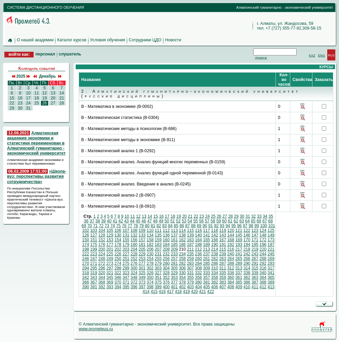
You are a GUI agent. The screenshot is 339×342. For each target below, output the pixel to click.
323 (125, 272)
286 (214, 263)
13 (53, 93)
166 (214, 240)
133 (142, 235)
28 (61, 103)
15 (11, 98)
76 (124, 225)
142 (214, 235)
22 (11, 103)
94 (228, 225)
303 (158, 268)
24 (28, 103)
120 (230, 230)
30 (20, 108)
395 (125, 287)
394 (117, 287)
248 (101, 258)
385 (238, 282)
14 (61, 93)
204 (134, 249)
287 (222, 263)
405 (206, 287)
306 (182, 268)
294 (85, 268)
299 (125, 268)
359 (222, 277)
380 (198, 282)
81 (153, 225)
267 (255, 258)
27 (53, 103)
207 (158, 249)
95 (233, 225)
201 (109, 249)
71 (95, 225)
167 (222, 240)
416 (162, 291)
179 (125, 244)
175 (93, 244)
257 (174, 258)
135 (158, 235)
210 (182, 249)
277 (142, 263)
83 (164, 225)
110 (150, 230)
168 (230, 240)
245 (271, 254)
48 (155, 221)
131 (125, 235)
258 (182, 258)
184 (166, 244)
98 (251, 225)
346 (117, 277)
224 (101, 254)
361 (238, 277)
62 (236, 221)
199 (93, 249)
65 (253, 221)
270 (85, 263)
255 (158, 258)
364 (263, 277)
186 (182, 244)
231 (158, 254)
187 (190, 244)
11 (36, 93)
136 (166, 235)
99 (256, 225)
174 (85, 244)
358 (214, 277)
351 (158, 277)
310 (214, 268)
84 (170, 225)
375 (158, 282)
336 (230, 272)
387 (255, 282)
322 (117, 272)
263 (222, 258)
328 (166, 272)
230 (150, 254)
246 (85, 258)
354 (182, 277)
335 (222, 272)
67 (264, 221)
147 (255, 235)
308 (198, 268)
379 (190, 282)
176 (101, 244)
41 (115, 221)
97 (245, 225)
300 (134, 268)
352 (166, 277)
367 (93, 282)
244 (263, 254)
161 (174, 240)
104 (101, 230)
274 (117, 263)
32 (253, 216)
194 (247, 244)
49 (161, 221)
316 (263, 268)
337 (238, 272)
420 (194, 291)
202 (117, 249)
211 (190, 249)
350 (150, 277)
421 (202, 291)
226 (117, 254)
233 (174, 254)
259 (190, 258)
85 (176, 225)
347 (125, 277)
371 (125, 282)
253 (142, 258)
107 (125, 230)
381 (206, 282)
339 (255, 272)
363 (255, 277)
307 (190, 268)
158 (150, 240)
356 (198, 277)
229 (142, 254)
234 (182, 254)
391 (93, 287)
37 (91, 221)
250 (117, 258)
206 (150, 249)
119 (222, 230)
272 (101, 263)
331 (190, 272)
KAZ (312, 55)
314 (247, 268)
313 (238, 268)
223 (93, 254)
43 (126, 221)
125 (271, 230)
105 (109, 230)
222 (85, 254)
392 (101, 287)
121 (238, 230)
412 (263, 287)
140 (198, 235)
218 (247, 249)
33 (259, 216)
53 (184, 221)
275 (125, 263)
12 (44, 93)
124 (263, 230)
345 (109, 277)
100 (263, 225)
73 (107, 225)
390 (85, 287)
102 (85, 230)
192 (230, 244)
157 (142, 240)
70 (89, 225)
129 (109, 235)
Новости (173, 40)
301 (142, 268)
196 (263, 244)
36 (86, 221)
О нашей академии (35, 40)
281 (174, 263)
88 (193, 225)
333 (206, 272)
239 (222, 254)
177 (109, 244)
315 (255, 268)
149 (271, 235)
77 (130, 225)
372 (134, 282)
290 (247, 263)
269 (271, 258)
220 (263, 249)
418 (178, 291)
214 (214, 249)
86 (182, 225)
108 (134, 230)
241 (238, 254)
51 (172, 221)
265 (238, 258)
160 (166, 240)
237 (206, 254)
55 (195, 221)
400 (166, 287)
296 (101, 268)
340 (263, 272)
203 (125, 249)
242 (247, 254)
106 (117, 230)
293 (271, 263)
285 (206, 263)
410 (247, 287)
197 (271, 244)
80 (147, 225)
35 (270, 216)
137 (174, 235)
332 (198, 272)
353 (174, 277)
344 (101, 277)
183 (158, 244)
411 (255, 287)
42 (120, 221)
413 (271, 287)
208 (166, 249)
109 (142, 230)
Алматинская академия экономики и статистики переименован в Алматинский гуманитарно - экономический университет (36, 143)
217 (238, 249)
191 (222, 244)
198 (85, 249)
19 (44, 98)
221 (271, 249)
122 (247, 230)
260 (198, 258)
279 (158, 263)
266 (247, 258)
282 (182, 263)
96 (239, 225)
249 (109, 258)
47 (149, 221)
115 (190, 230)
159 (158, 240)
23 (20, 103)
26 (44, 103)
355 (190, 277)
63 (241, 221)
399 (158, 287)
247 (93, 258)
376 (166, 282)
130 (117, 235)
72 (101, 225)
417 (170, 291)
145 (238, 235)
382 (214, 282)
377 (174, 282)
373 (142, 282)
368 (101, 282)
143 (222, 235)
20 (53, 98)
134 (150, 235)
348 (134, 277)
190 (214, 244)
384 (230, 282)
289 (238, 263)
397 (142, 287)
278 (150, 263)
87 (187, 225)
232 (166, 254)
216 (230, 249)
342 (85, 277)
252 (134, 258)
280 (166, 263)
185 (174, 244)
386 (247, 282)
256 (166, 258)
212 (198, 249)
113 (174, 230)
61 (230, 221)
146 (247, 235)
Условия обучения (107, 40)
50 (166, 221)
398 (150, 287)
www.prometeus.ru (96, 329)
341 (271, 272)
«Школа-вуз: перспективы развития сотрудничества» (36, 176)
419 (186, 291)
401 (174, 287)
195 (255, 244)
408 (230, 287)
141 (206, 235)
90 (204, 225)
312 (230, 268)
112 (166, 230)
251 (125, 258)
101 (271, 225)
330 (182, 272)
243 (255, 254)
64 (247, 221)
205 (142, 249)
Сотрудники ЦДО (145, 40)
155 (125, 240)
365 (271, 277)
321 (109, 272)
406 (214, 287)
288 (230, 263)
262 (214, 258)
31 (28, 108)
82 (158, 225)
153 (109, 240)
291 (255, 263)
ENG (321, 55)
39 (103, 221)
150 (85, 240)
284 (198, 263)
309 (206, 268)
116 (198, 230)
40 (109, 221)
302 (150, 268)
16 (20, 98)
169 (238, 240)
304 (166, 268)
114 (182, 230)
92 (216, 225)
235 (190, 254)
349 (142, 277)
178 (117, 244)
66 (259, 221)
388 (263, 282)
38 (98, 221)
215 (222, 249)
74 (112, 225)
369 (109, 282)
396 (134, 287)
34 (265, 216)
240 (230, 254)
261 (206, 258)
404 (198, 287)
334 (214, 272)
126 (85, 235)
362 (247, 277)
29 (11, 108)
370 (117, 282)
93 (222, 225)
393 (109, 287)
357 (206, 277)
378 (182, 282)
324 (134, 272)
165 (206, 240)
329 (174, 272)
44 (132, 221)
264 (230, 258)
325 (142, 272)
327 (158, 272)
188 (198, 244)
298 (117, 268)
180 (134, 244)
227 (125, 254)
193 (238, 244)
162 (182, 240)
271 (93, 263)
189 (206, 244)
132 (134, 235)
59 (218, 221)
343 (93, 277)
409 (238, 287)
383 (222, 282)
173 (271, 240)
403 (190, 287)
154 (117, 240)
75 (118, 225)
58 (213, 221)
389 (271, 282)
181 (142, 244)
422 (210, 291)
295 (93, 268)
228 (134, 254)
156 (134, 240)
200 (101, 249)
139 (190, 235)
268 (263, 258)
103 (93, 230)
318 (85, 272)
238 (214, 254)
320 (101, 272)
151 (93, 240)
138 (182, 235)
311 (222, 268)
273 (109, 263)
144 (230, 235)
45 (138, 221)
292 (263, 263)
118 (214, 230)
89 (199, 225)
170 (247, 240)
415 (154, 291)
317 (271, 268)
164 (198, 240)
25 (36, 103)
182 (150, 244)
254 (150, 258)
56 (201, 221)
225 (109, 254)
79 (141, 225)
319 (93, 272)
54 (190, 221)
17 (28, 98)
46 (144, 221)
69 (84, 225)
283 (190, 263)
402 (182, 287)
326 (150, 272)
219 (255, 249)
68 (270, 221)
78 (136, 225)
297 (109, 268)
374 (150, 282)
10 (28, 93)
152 (101, 240)
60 (224, 221)
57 (207, 221)
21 (61, 98)
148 (263, 235)
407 (222, 287)
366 (85, 282)
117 (206, 230)
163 (190, 240)
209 (174, 249)
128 (101, 235)
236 (198, 254)
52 (178, 221)
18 (36, 98)
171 (255, 240)
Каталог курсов (71, 40)
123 (255, 230)
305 (174, 268)
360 (230, 277)
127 (93, 235)
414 (146, 291)
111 (158, 230)
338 (247, 272)
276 (134, 263)
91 (210, 225)
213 (206, 249)
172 (263, 240)
